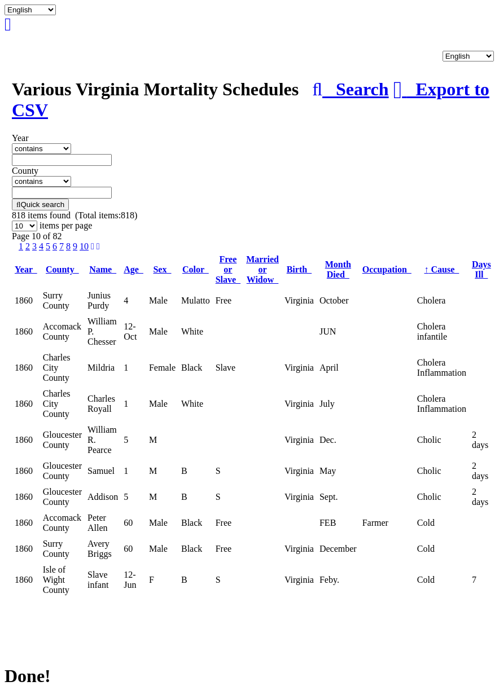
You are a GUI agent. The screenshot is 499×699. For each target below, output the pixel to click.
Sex (162, 269)
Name (102, 269)
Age (133, 269)
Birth (299, 269)
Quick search (40, 204)
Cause (441, 269)
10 (84, 246)
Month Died (338, 269)
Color (195, 269)
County (62, 269)
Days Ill (481, 269)
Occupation (387, 269)
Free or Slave (228, 269)
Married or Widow (262, 269)
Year (26, 269)
